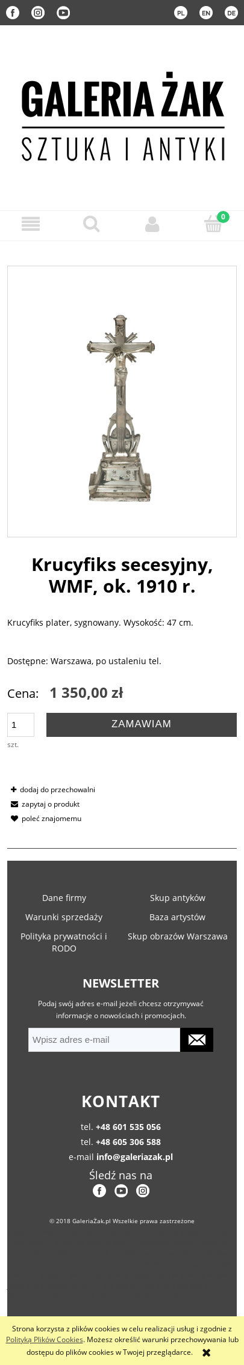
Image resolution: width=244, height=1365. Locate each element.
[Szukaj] (91, 223)
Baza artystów (177, 917)
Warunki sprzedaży (63, 917)
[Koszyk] (213, 223)
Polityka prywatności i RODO (63, 942)
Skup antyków (177, 897)
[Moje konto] (152, 224)
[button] (30, 224)
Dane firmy (64, 897)
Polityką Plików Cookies (44, 1339)
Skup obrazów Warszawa (178, 936)
